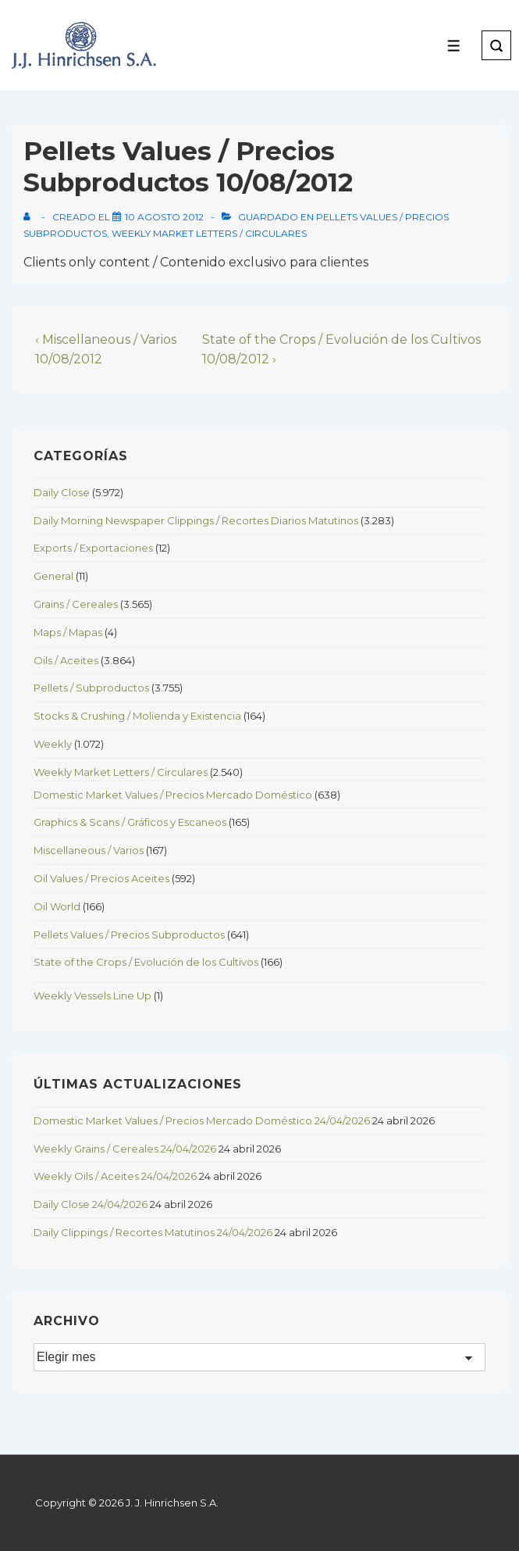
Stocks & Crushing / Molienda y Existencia (137, 715)
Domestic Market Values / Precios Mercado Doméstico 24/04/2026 (202, 1120)
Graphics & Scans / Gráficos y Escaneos (130, 822)
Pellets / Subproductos (91, 687)
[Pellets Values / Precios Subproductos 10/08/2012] (164, 217)
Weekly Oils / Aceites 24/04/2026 (115, 1176)
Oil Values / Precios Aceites (101, 878)
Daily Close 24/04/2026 (91, 1204)
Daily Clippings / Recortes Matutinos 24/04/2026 (153, 1232)
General (53, 576)
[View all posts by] (30, 217)
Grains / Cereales (76, 604)
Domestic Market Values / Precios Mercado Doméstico (173, 794)
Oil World (57, 906)
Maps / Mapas (68, 632)
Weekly (53, 744)
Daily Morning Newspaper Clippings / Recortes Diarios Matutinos (196, 520)
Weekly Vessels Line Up (92, 995)
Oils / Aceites (66, 660)
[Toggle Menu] (454, 46)
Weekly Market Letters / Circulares (209, 233)
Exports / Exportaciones (93, 547)
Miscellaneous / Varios (89, 850)
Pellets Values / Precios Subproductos (129, 934)
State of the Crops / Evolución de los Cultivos (146, 962)
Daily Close (62, 492)
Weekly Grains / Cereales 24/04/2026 (125, 1148)
